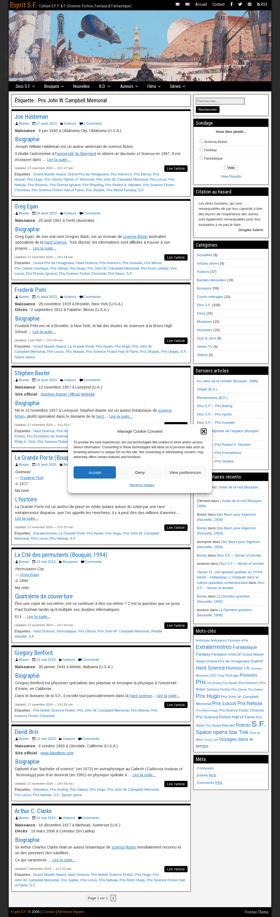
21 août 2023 (46, 297)
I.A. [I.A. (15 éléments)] (247, 667)
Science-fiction (216, 142)
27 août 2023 (46, 123)
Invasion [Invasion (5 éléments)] (256, 668)
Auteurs (127, 86)
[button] (203, 431)
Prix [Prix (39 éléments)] (201, 682)
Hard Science (87, 263)
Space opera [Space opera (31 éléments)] (211, 732)
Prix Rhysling (93, 185)
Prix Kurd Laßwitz (155, 268)
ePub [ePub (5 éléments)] (244, 640)
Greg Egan (26, 206)
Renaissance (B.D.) (212, 398)
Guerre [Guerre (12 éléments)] (256, 661)
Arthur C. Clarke (33, 811)
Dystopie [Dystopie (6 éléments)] (234, 640)
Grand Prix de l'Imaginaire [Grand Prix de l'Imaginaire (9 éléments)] (228, 661)
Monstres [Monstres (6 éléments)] (202, 675)
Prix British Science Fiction (54, 710)
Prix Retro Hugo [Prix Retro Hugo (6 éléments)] (207, 710)
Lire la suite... (58, 159)
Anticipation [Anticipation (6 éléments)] (219, 640)
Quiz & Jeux (206, 338)
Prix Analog (66, 431)
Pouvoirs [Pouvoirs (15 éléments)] (248, 675)
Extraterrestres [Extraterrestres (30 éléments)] (214, 647)
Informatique (66, 631)
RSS (262, 4)
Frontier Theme (257, 912)
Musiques (204, 321)
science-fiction (135, 236)
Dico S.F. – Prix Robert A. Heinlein (224, 445)
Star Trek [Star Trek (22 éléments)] (238, 732)
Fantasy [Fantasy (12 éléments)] (203, 654)
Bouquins (52, 86)
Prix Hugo (35, 179)
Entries (206, 775)
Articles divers (208, 263)
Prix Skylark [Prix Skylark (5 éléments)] (213, 725)
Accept (95, 472)
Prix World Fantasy (121, 190)
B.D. (102, 86)
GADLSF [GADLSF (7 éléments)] (234, 654)
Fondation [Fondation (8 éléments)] (219, 654)
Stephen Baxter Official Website (67, 394)
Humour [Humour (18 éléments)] (234, 668)
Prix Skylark (95, 190)
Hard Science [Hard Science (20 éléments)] (210, 668)
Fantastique (213, 158)
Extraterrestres (45, 533)
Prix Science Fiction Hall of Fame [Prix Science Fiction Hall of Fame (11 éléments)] (225, 717)
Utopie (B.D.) (207, 389)
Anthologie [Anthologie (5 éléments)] (202, 640)
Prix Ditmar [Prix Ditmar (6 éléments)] (239, 689)
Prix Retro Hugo (132, 880)
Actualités (204, 255)
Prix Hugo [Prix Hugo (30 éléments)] (208, 696)
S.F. (141, 190)
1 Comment (92, 123)
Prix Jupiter (69, 880)
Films (151, 86)
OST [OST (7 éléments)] (213, 675)
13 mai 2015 (46, 562)
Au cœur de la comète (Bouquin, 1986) (227, 381)
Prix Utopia (170, 352)
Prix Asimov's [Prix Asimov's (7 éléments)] (248, 683)
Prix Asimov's (121, 174)
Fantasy (210, 150)
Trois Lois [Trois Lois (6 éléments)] (211, 739)
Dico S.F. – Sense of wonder (239, 555)
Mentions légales (142, 485)
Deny (140, 472)
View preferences (185, 472)
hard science (55, 242)
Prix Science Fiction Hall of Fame (57, 190)
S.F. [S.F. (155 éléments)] (259, 723)
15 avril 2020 (46, 464)
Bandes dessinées (211, 280)
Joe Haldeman (31, 116)
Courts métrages (210, 297)
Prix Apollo (104, 346)
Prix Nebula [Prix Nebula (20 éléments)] (249, 703)
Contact (218, 4)
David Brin (26, 731)
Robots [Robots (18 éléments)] (242, 725)
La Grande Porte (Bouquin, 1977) (53, 457)
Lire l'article (176, 168)
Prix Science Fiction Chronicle (82, 273)
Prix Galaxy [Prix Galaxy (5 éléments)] (255, 689)
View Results (231, 176)
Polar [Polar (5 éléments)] (221, 675)
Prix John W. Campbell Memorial (122, 179)
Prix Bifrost (153, 263)
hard (100, 416)
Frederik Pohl (30, 289)
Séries (175, 86)
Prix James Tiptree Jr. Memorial (69, 179)
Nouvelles (81, 86)
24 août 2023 (46, 213)
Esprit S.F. (23, 5)
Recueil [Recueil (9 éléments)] (228, 725)
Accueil (201, 4)
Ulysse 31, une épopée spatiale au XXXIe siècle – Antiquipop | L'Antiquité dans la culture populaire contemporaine (229, 577)
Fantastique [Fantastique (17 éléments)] (245, 647)
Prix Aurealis (132, 263)
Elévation (40, 789)
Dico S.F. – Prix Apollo (214, 414)
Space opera (24, 357)
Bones (24, 123)
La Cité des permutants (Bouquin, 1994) (60, 554)
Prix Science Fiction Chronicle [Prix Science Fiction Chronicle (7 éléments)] (241, 710)
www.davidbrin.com (57, 753)
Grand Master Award (49, 174)
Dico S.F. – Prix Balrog (214, 406)
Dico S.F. (23, 86)
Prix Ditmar (142, 174)
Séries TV (204, 347)
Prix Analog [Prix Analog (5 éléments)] (214, 683)
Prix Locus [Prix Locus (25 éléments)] (224, 703)
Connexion (205, 768)
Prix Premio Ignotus (65, 185)
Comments (92, 213)
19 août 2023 (46, 380)
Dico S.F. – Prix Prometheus (219, 453)
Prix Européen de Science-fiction (53, 436)
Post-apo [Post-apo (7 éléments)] (232, 675)
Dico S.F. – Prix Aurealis (216, 422)
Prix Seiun (116, 273)
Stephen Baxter (32, 373)
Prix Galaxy (79, 789)
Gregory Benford (33, 652)
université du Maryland (76, 153)
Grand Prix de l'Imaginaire (88, 174)
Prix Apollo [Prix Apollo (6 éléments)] (230, 683)
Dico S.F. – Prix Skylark (215, 461)
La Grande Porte (81, 346)
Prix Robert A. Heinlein (123, 185)
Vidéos (202, 355)
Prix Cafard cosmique (31, 268)
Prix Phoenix (38, 185)
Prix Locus (158, 179)
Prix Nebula (75, 352)
